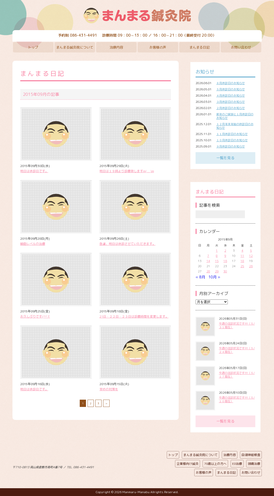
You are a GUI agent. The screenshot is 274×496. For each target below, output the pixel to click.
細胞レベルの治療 (32, 244)
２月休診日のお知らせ (230, 108)
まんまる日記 (199, 47)
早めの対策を (108, 389)
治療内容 (116, 47)
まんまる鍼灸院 (137, 15)
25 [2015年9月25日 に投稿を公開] (242, 266)
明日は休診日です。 (34, 171)
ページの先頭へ (133, 466)
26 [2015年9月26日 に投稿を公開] (251, 266)
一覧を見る (225, 157)
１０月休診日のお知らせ (232, 140)
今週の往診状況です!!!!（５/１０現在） (237, 399)
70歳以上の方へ (215, 463)
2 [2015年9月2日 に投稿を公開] (225, 251)
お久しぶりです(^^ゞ (35, 316)
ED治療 (237, 463)
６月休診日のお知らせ (230, 83)
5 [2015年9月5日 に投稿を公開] (251, 251)
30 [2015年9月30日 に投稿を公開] (225, 271)
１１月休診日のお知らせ (232, 134)
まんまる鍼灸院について (74, 47)
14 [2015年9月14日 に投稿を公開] (208, 261)
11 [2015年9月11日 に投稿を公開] (242, 256)
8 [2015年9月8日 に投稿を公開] (217, 256)
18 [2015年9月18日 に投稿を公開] (242, 261)
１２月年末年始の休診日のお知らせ (234, 126)
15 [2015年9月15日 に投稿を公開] (217, 261)
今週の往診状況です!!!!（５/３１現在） (237, 325)
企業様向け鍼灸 (187, 463)
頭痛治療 (254, 463)
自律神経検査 (251, 455)
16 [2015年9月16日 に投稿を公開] (225, 261)
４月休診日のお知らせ (230, 95)
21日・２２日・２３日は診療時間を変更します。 (134, 316)
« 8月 (200, 276)
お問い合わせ (241, 47)
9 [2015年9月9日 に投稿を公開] (225, 256)
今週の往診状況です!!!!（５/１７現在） (237, 375)
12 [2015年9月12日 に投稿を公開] (251, 256)
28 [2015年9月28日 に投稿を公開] (208, 271)
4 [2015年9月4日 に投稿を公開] (242, 251)
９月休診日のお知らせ (230, 146)
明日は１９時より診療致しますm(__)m (126, 171)
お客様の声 (157, 47)
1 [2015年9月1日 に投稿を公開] (217, 251)
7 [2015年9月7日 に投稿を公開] (208, 256)
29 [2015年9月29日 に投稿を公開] (217, 271)
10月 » (214, 276)
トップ (33, 47)
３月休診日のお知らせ (230, 102)
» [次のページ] (106, 403)
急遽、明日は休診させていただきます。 (127, 244)
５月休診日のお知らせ (230, 89)
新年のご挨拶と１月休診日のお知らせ (234, 116)
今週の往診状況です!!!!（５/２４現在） (237, 350)
